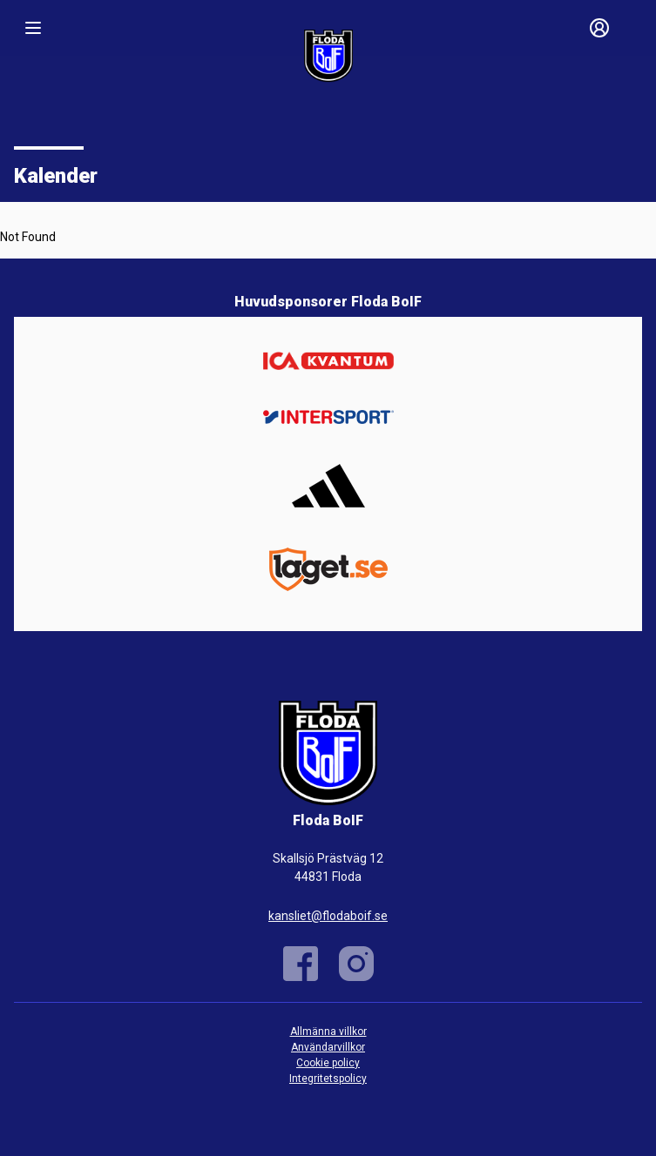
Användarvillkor (328, 1047)
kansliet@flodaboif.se (328, 916)
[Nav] (33, 28)
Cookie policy (328, 1063)
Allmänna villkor (328, 1031)
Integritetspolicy (328, 1078)
